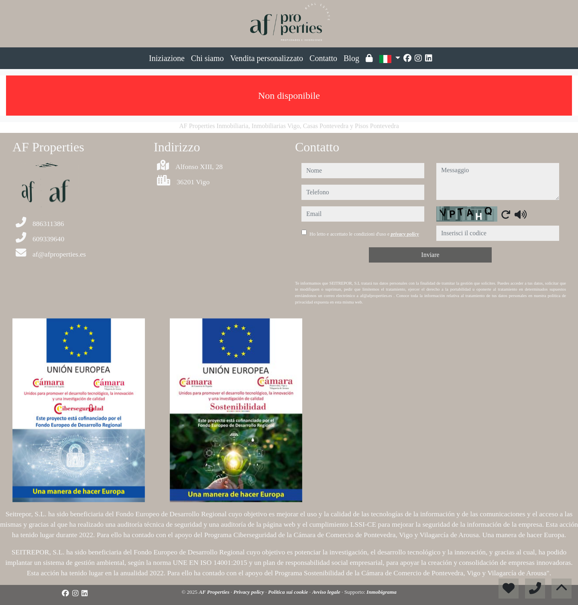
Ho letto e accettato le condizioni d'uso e (364, 234)
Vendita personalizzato (266, 58)
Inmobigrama (381, 592)
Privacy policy (249, 592)
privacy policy (405, 234)
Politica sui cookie (288, 592)
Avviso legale (327, 592)
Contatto (323, 58)
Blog (351, 58)
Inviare (430, 254)
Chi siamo (207, 58)
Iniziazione (167, 58)
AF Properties (215, 592)
